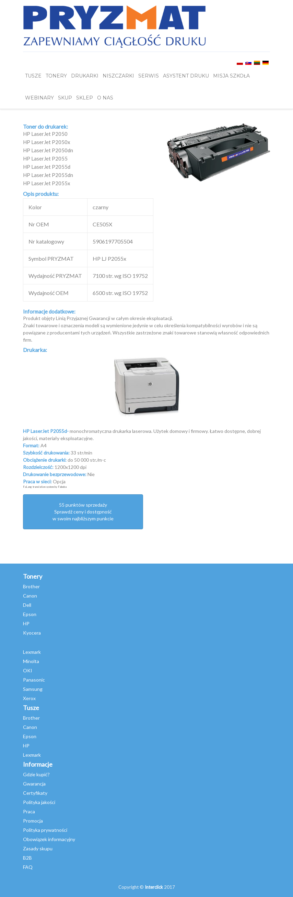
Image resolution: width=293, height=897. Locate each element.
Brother (31, 586)
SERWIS (148, 76)
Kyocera (32, 633)
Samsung (33, 689)
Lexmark (32, 652)
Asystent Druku (186, 76)
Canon (30, 596)
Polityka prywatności (45, 830)
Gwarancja (34, 784)
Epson (29, 614)
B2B (27, 858)
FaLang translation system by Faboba (45, 486)
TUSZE (33, 76)
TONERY (56, 76)
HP (26, 623)
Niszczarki (118, 76)
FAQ (28, 867)
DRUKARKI (84, 76)
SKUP (65, 98)
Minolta (31, 661)
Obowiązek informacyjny (49, 839)
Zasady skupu (37, 848)
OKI (27, 670)
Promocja (33, 821)
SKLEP (84, 98)
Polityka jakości (39, 802)
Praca (29, 811)
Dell (27, 605)
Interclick (154, 887)
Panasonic (34, 680)
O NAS (105, 98)
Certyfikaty (35, 793)
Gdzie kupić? (36, 774)
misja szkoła (231, 76)
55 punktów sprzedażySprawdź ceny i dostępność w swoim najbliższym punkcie (83, 511)
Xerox (29, 698)
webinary (39, 98)
